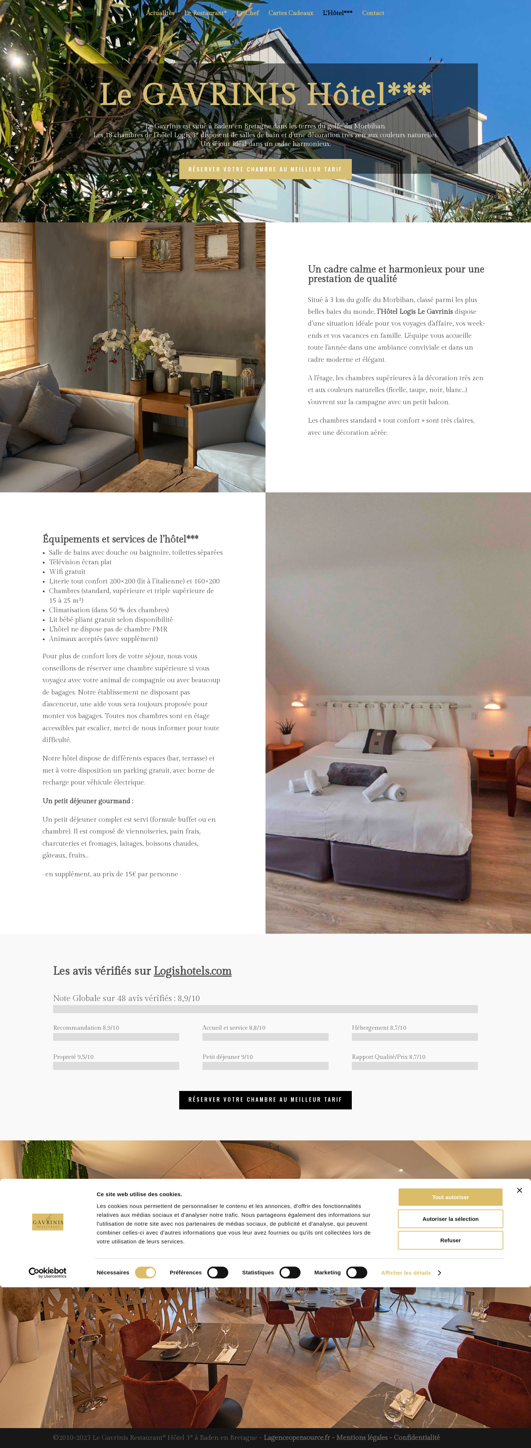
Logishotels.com (193, 971)
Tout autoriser (450, 1358)
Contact (373, 15)
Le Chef (247, 15)
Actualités (160, 15)
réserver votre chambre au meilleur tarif (265, 169)
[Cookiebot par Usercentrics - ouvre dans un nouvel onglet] (47, 1433)
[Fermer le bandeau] (519, 1351)
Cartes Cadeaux (290, 15)
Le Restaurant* (205, 15)
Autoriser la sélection (451, 1379)
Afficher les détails (406, 1433)
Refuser (450, 1401)
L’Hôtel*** (338, 15)
